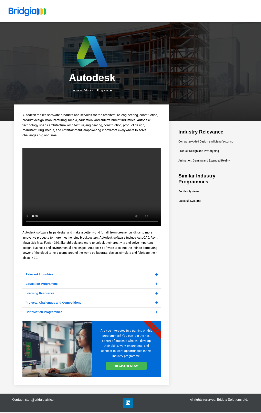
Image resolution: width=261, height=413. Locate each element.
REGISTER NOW (126, 367)
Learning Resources (40, 293)
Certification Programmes (44, 313)
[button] (91, 274)
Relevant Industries (39, 274)
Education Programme (41, 284)
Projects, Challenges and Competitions (53, 303)
